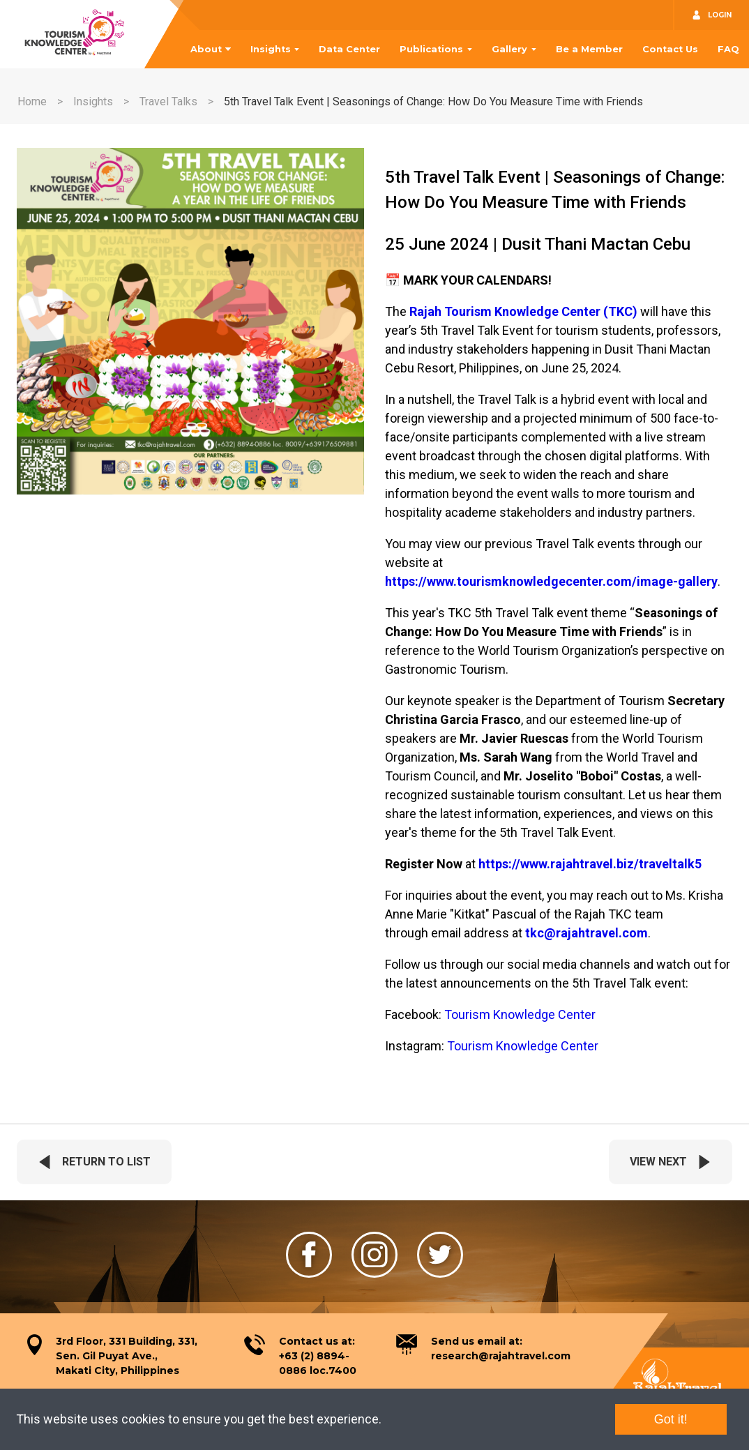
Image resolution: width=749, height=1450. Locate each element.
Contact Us (670, 49)
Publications (431, 49)
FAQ (728, 49)
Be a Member (589, 49)
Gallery (509, 49)
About (206, 49)
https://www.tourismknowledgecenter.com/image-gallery (551, 581)
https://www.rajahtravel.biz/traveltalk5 (590, 863)
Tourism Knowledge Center (520, 1014)
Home (32, 101)
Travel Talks (168, 101)
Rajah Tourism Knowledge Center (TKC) (523, 311)
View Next (670, 1162)
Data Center (349, 49)
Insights (270, 49)
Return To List (94, 1162)
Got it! (671, 1419)
